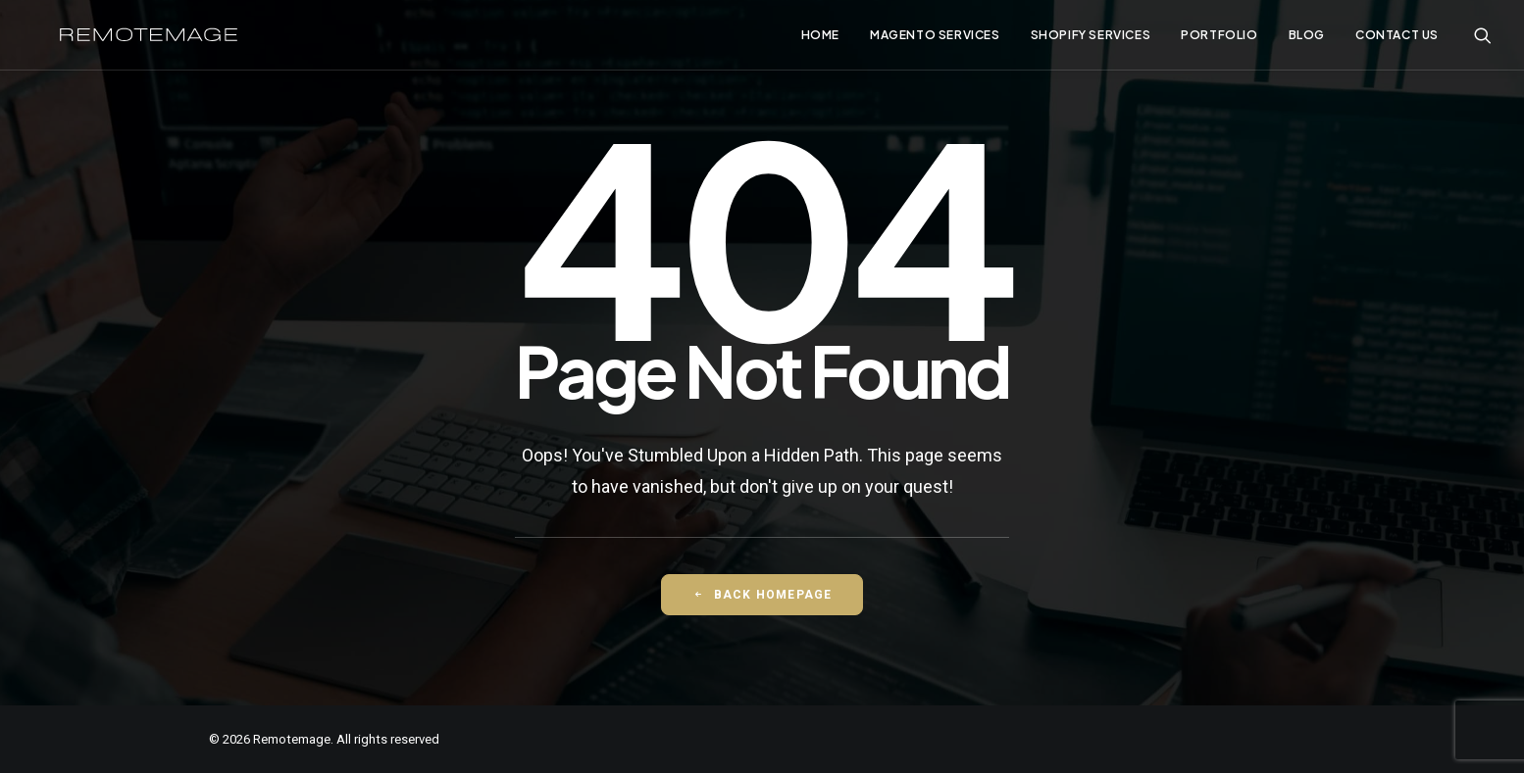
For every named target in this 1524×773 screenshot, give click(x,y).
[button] (1483, 38)
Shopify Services (1091, 38)
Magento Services (935, 38)
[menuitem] (820, 38)
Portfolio (1219, 38)
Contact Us (1397, 38)
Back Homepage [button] (762, 595)
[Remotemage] (161, 38)
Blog (1307, 38)
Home (820, 38)
